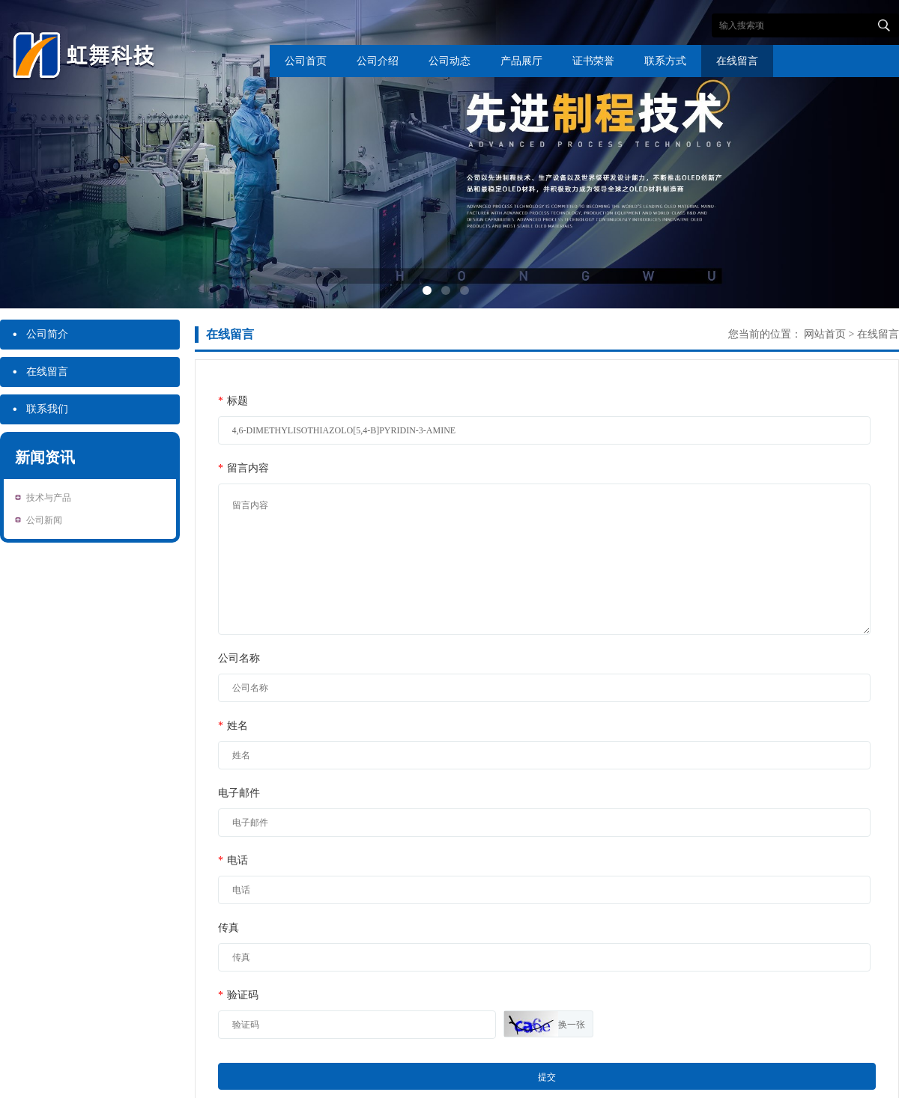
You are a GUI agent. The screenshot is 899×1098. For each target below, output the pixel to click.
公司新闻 (44, 520)
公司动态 (449, 61)
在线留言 (737, 61)
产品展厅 (521, 61)
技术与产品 (48, 497)
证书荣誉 (593, 61)
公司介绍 (378, 61)
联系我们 (39, 409)
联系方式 (665, 61)
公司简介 (39, 335)
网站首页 (825, 334)
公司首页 (306, 61)
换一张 (571, 1024)
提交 (547, 1077)
